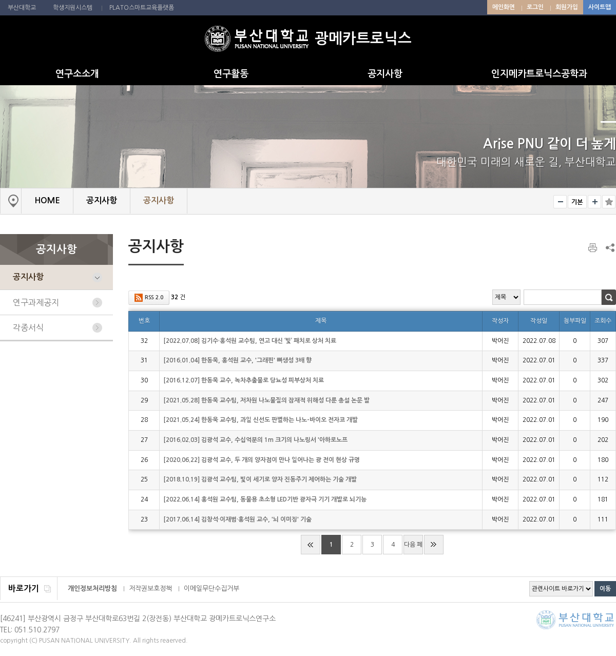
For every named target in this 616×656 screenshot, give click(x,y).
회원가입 (566, 7)
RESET (577, 201)
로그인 (535, 7)
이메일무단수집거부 (211, 588)
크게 (594, 201)
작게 (560, 201)
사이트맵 (599, 7)
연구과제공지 (36, 302)
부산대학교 (22, 8)
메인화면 (503, 7)
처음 (310, 544)
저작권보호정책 (150, 588)
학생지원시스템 (72, 8)
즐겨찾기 (608, 201)
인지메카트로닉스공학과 (539, 74)
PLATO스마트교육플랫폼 (141, 8)
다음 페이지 (413, 548)
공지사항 (385, 74)
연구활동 (231, 74)
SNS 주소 (609, 247)
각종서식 (28, 327)
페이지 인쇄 (593, 248)
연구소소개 (77, 74)
